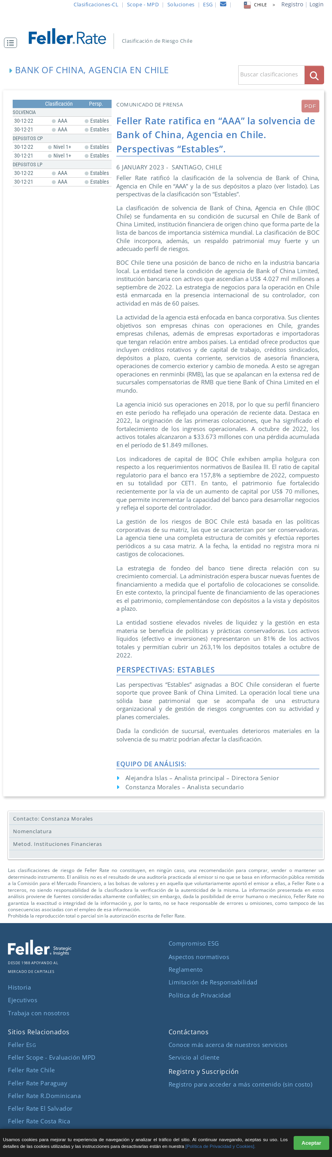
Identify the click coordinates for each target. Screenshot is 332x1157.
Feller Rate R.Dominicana (44, 1096)
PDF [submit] (310, 106)
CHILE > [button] (258, 5)
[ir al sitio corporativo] (39, 953)
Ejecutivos (22, 1000)
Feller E (22, 1045)
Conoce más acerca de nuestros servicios (228, 1045)
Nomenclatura (32, 831)
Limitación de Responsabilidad (213, 982)
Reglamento (186, 969)
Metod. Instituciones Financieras (57, 843)
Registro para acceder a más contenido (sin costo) (241, 1084)
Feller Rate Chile (31, 1070)
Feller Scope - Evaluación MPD (52, 1057)
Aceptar (311, 1143)
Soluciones (181, 4)
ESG (208, 4)
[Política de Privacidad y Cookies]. (221, 1146)
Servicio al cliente (194, 1057)
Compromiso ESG (194, 943)
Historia (19, 987)
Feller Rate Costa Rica (39, 1121)
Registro (292, 4)
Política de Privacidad (200, 995)
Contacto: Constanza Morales (53, 818)
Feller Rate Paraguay (37, 1083)
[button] (12, 43)
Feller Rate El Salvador (40, 1108)
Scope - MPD (143, 4)
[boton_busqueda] (314, 75)
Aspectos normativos (199, 957)
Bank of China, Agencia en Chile (92, 70)
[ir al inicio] (72, 35)
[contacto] (223, 5)
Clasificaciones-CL (96, 4)
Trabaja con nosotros (38, 1013)
